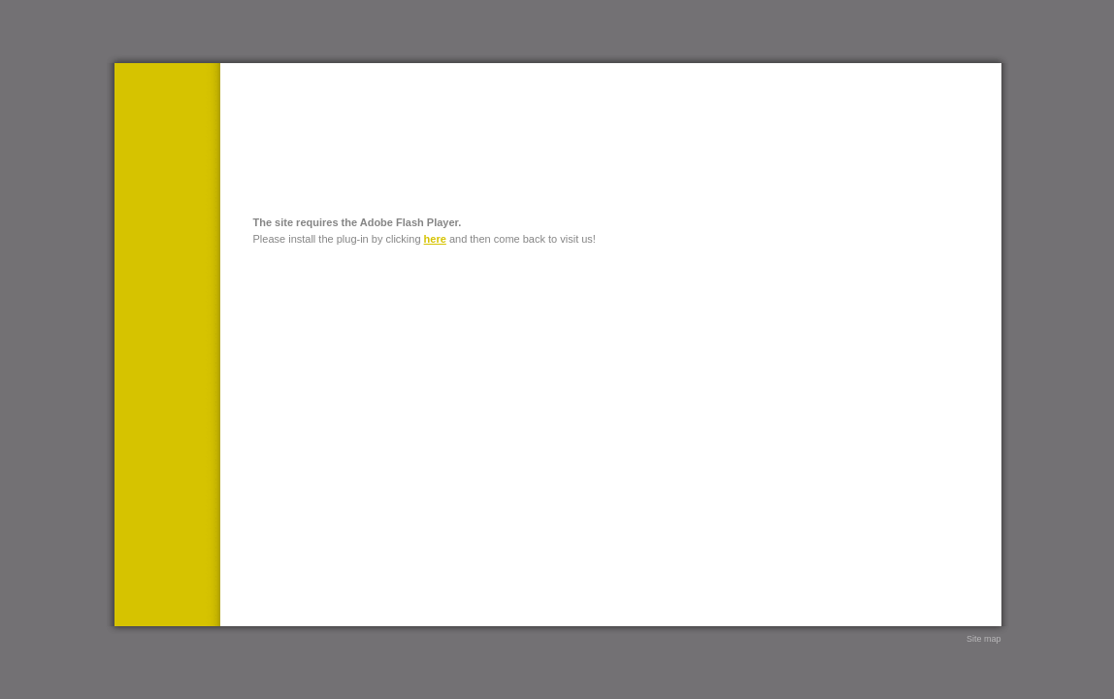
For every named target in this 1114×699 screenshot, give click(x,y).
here (435, 239)
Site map (984, 639)
